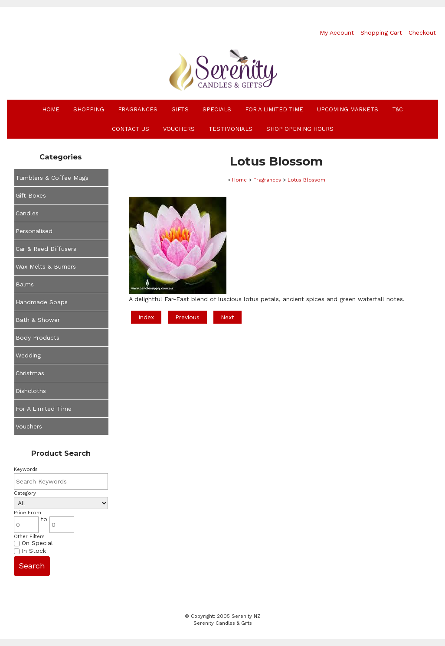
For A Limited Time (274, 109)
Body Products (37, 337)
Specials (217, 109)
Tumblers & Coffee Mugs (52, 177)
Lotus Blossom (306, 180)
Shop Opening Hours (300, 129)
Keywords (26, 469)
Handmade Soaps (42, 302)
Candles (27, 213)
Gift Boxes (31, 195)
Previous (187, 317)
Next (227, 317)
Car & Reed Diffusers (46, 248)
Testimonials (230, 129)
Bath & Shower (38, 319)
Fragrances (137, 109)
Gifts (180, 109)
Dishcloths (31, 390)
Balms (25, 284)
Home (50, 109)
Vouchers (179, 129)
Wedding (28, 355)
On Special (33, 542)
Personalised (34, 230)
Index (146, 317)
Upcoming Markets (347, 109)
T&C (397, 109)
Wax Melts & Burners (46, 266)
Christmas (30, 373)
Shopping (88, 109)
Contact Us (130, 129)
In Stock (30, 550)
